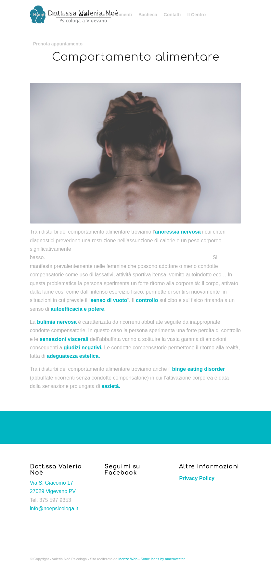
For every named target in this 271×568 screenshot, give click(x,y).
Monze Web (127, 559)
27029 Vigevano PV (53, 491)
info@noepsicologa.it (54, 508)
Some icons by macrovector (163, 559)
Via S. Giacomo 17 (51, 483)
